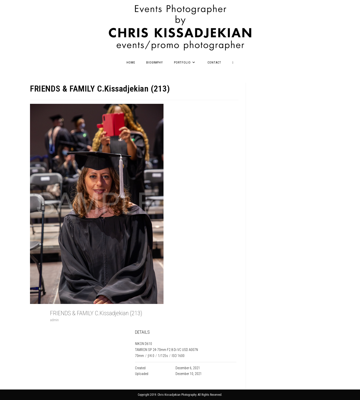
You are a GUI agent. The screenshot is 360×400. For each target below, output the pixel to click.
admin (54, 320)
